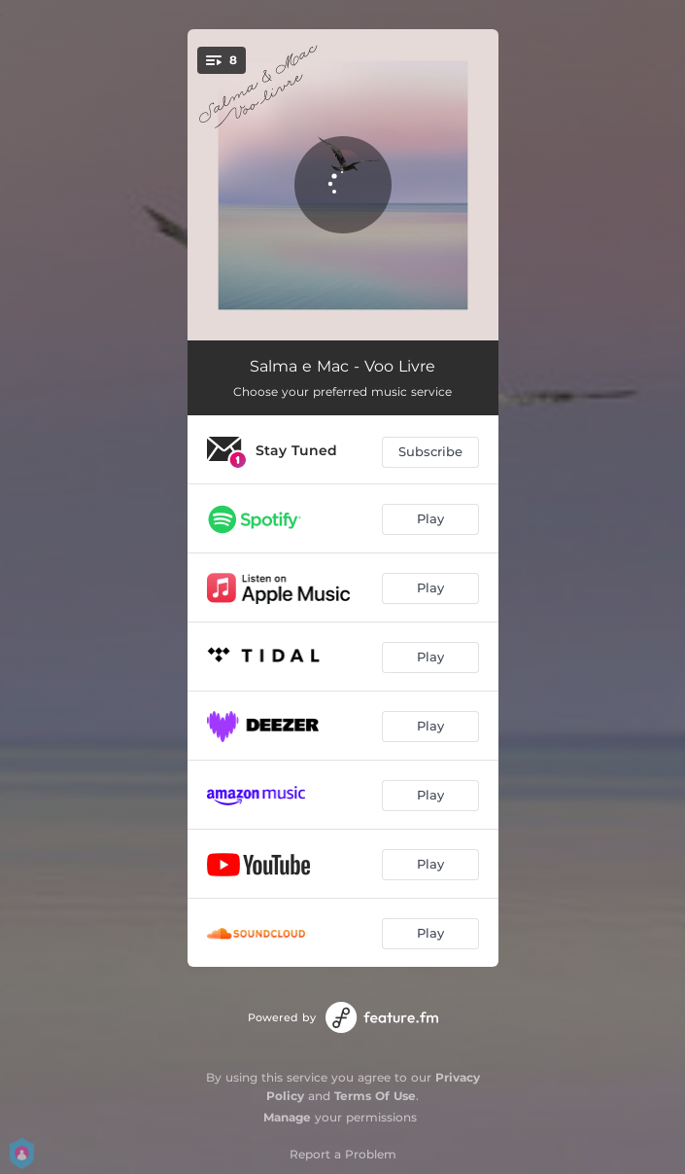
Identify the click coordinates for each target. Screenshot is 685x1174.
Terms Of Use (375, 1095)
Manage (287, 1117)
